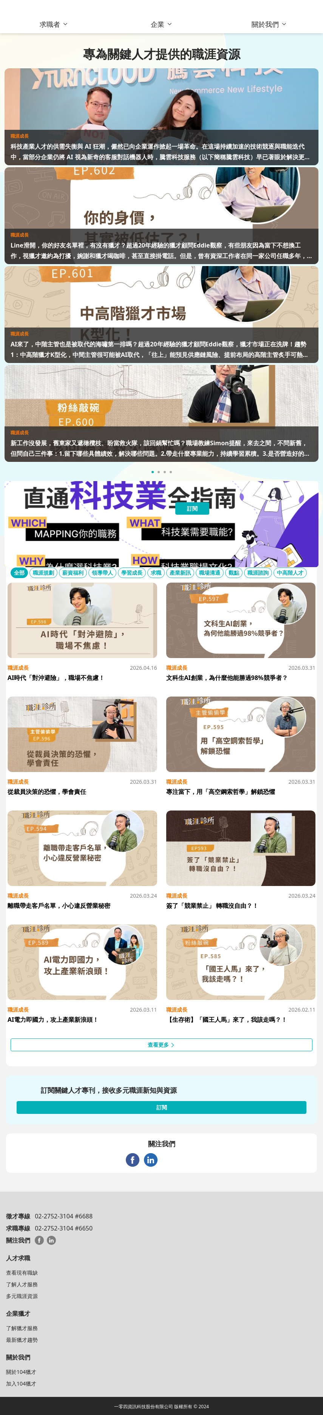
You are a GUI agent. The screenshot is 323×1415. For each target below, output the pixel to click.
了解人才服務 (22, 1284)
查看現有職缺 (22, 1272)
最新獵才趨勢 (22, 1339)
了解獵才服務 (22, 1328)
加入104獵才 (21, 1383)
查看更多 (162, 1044)
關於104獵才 (21, 1371)
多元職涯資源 (22, 1296)
